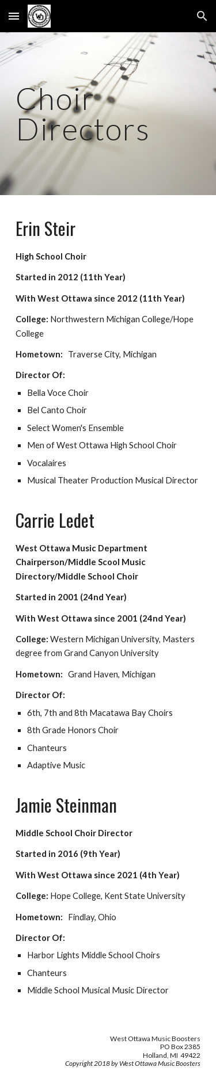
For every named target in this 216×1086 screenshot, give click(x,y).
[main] (108, 113)
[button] (14, 16)
